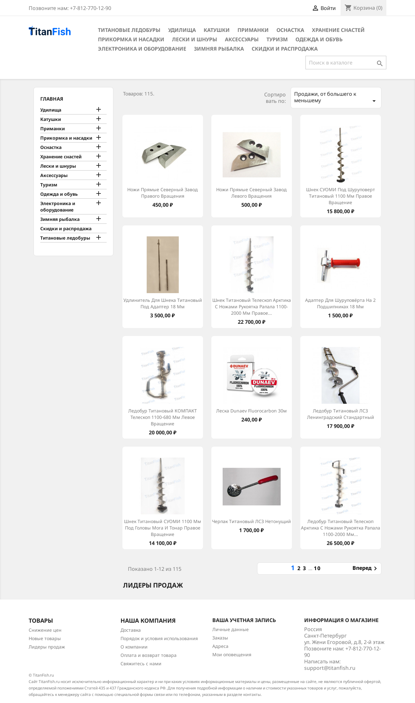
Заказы (220, 638)
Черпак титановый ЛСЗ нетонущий (251, 521)
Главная (51, 98)
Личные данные (230, 629)
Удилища (182, 30)
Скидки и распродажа (285, 48)
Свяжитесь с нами (141, 663)
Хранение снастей (338, 30)
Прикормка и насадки (131, 39)
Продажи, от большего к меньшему (336, 97)
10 (317, 568)
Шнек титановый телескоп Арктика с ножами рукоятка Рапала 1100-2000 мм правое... (251, 306)
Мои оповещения (231, 654)
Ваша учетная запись (244, 620)
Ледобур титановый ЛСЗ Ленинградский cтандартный (340, 414)
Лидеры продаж (47, 647)
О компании (134, 647)
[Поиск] (345, 62)
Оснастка (290, 30)
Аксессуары (242, 39)
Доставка (131, 630)
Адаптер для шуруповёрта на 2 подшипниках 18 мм (340, 303)
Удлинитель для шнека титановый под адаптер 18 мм (162, 303)
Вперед (365, 568)
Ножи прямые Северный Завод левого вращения (251, 192)
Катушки (217, 30)
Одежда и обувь (319, 39)
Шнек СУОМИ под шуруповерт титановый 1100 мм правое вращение (340, 195)
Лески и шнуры (194, 39)
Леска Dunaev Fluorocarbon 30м (251, 411)
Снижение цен (45, 630)
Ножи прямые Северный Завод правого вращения (162, 192)
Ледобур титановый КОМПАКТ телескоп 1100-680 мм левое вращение (162, 417)
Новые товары (45, 638)
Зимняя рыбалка (219, 48)
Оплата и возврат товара (149, 655)
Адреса (220, 646)
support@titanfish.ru (329, 667)
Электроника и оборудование (142, 48)
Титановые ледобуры (129, 30)
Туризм (277, 39)
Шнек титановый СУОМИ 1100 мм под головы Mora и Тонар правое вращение (162, 527)
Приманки (253, 30)
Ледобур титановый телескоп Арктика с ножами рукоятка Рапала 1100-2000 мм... (340, 527)
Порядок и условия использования (159, 638)
